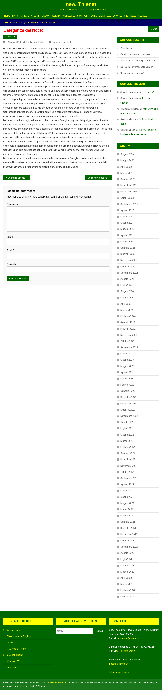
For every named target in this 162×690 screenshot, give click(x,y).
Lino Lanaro (13, 667)
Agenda (142, 16)
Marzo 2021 (126, 509)
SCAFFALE (82, 16)
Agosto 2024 (127, 279)
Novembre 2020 (128, 534)
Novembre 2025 (128, 191)
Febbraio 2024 (128, 316)
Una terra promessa (18, 177)
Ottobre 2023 (127, 341)
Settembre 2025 (129, 204)
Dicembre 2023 (128, 328)
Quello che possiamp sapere (135, 54)
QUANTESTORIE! (120, 16)
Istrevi (10, 642)
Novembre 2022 (128, 403)
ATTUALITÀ (26, 16)
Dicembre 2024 (128, 254)
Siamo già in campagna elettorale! (138, 60)
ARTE (36, 16)
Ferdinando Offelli (35, 42)
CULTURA (55, 16)
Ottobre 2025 (127, 197)
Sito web (11, 264)
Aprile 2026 (126, 167)
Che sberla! (126, 48)
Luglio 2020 (126, 559)
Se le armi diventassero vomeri (136, 66)
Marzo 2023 (126, 378)
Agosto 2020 (127, 553)
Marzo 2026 (126, 173)
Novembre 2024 (128, 260)
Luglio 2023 (126, 353)
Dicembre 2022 (128, 397)
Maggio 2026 (127, 160)
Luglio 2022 (126, 428)
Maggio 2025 (127, 229)
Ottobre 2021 (127, 472)
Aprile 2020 (126, 578)
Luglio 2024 (126, 285)
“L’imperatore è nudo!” (132, 73)
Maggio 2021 (127, 503)
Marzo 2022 (126, 441)
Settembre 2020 (129, 546)
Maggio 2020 (127, 571)
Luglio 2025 (126, 216)
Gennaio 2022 (127, 453)
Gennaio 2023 (127, 391)
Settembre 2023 (129, 347)
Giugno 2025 (127, 222)
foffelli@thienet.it (125, 651)
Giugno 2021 (127, 497)
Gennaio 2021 (127, 521)
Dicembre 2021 (128, 459)
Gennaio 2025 (127, 247)
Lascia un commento (62, 42)
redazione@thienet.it (128, 638)
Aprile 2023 (126, 372)
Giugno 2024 (127, 291)
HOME (7, 16)
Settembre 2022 (129, 416)
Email (10, 250)
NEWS (133, 16)
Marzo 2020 (126, 584)
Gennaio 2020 (127, 596)
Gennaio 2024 (127, 322)
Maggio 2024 (127, 297)
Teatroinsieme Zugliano (19, 636)
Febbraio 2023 (128, 384)
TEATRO (93, 16)
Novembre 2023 (128, 335)
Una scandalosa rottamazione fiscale (100, 177)
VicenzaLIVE (13, 661)
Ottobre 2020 (127, 540)
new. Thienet (81, 4)
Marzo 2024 (126, 310)
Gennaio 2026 (127, 179)
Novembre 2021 (128, 466)
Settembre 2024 (129, 272)
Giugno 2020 (127, 565)
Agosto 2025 (127, 210)
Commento (13, 204)
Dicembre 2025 (128, 185)
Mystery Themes (58, 683)
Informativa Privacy (119, 672)
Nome (11, 237)
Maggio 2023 (127, 366)
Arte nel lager (14, 630)
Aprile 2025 (126, 235)
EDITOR (15, 16)
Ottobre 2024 (127, 266)
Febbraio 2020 (128, 590)
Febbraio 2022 (128, 447)
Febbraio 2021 (128, 515)
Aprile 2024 (126, 304)
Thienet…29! (148, 92)
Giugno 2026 (127, 154)
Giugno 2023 (127, 359)
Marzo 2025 (126, 241)
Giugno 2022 (127, 434)
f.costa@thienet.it (118, 663)
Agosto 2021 (127, 484)
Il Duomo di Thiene (17, 648)
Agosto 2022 (127, 422)
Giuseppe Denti (15, 655)
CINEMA (45, 16)
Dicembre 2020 (128, 528)
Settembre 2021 (129, 478)
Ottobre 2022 (127, 409)
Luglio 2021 (126, 490)
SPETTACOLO (68, 16)
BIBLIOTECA (105, 16)
